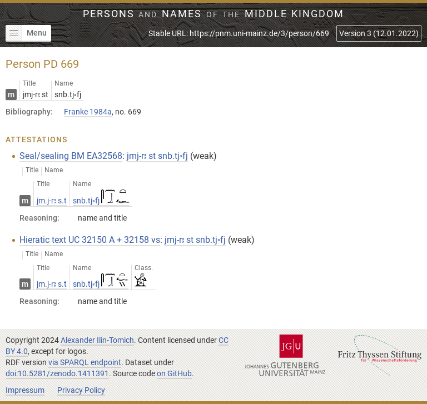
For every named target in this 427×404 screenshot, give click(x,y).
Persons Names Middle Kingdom (214, 13)
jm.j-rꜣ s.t (52, 200)
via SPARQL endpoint (84, 362)
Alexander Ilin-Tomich (97, 340)
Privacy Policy (81, 390)
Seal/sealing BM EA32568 (70, 156)
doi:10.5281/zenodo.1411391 (57, 373)
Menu (26, 33)
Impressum (25, 390)
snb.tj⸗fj (101, 200)
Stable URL (238, 33)
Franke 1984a (88, 111)
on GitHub (174, 373)
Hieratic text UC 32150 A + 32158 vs (89, 240)
